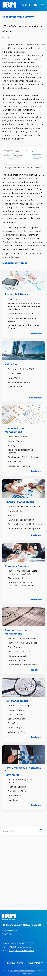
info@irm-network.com (21, 950)
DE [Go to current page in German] (35, 5)
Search (41, 830)
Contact (21, 963)
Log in (25, 5)
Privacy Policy (35, 963)
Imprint (11, 963)
